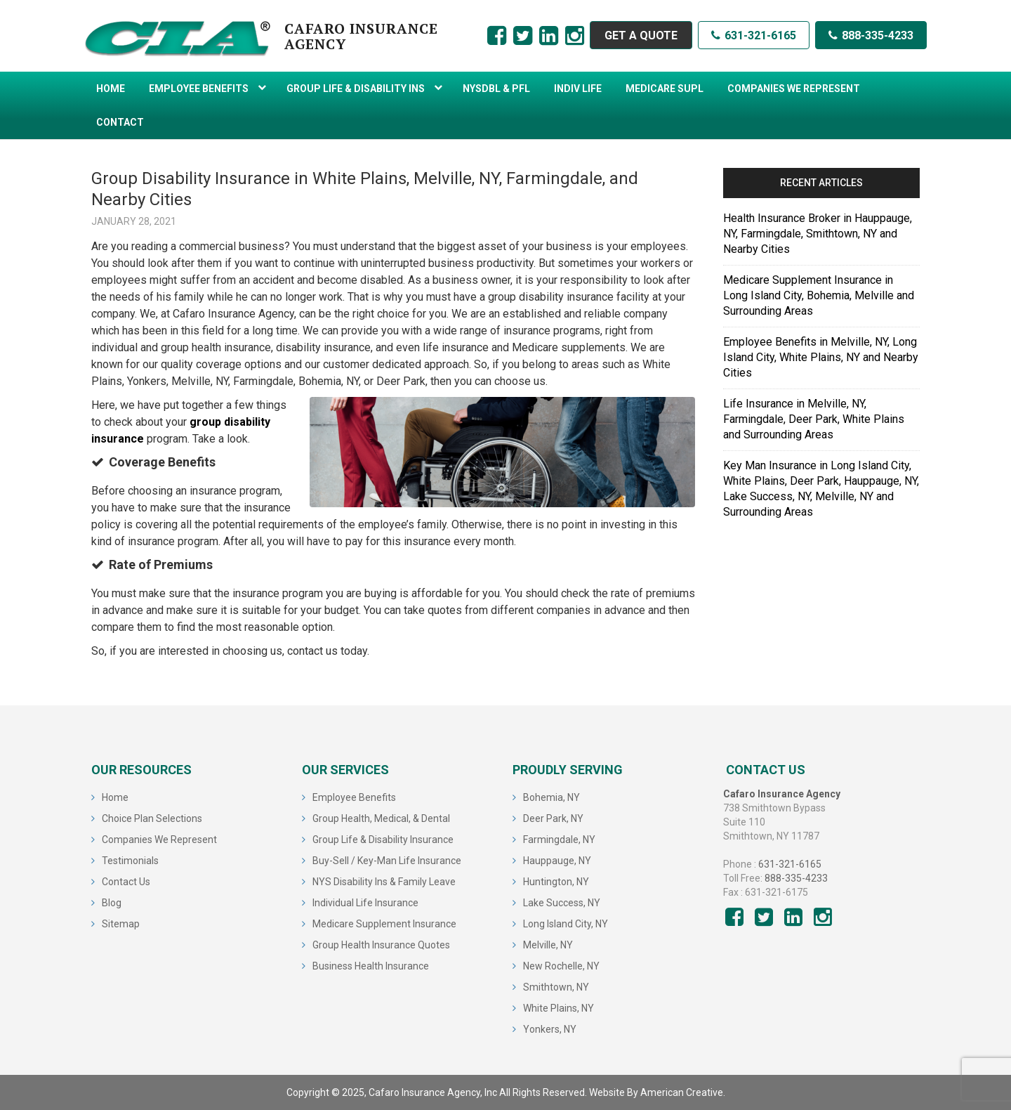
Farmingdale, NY (559, 839)
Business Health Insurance (370, 966)
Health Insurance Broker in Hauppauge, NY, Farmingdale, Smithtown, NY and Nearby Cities (817, 233)
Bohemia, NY (551, 797)
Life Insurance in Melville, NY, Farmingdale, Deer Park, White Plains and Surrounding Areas (813, 419)
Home (115, 797)
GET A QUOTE (641, 35)
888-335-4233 (870, 35)
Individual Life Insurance (365, 902)
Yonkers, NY (549, 1029)
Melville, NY (548, 945)
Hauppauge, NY (557, 860)
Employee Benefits (354, 797)
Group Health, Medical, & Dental (381, 818)
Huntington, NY (556, 881)
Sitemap (121, 923)
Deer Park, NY (553, 818)
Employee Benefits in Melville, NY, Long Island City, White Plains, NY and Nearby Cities (820, 357)
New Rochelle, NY (561, 966)
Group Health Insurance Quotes (381, 945)
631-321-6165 (753, 35)
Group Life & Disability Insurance (383, 839)
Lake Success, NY (561, 902)
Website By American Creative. (657, 1092)
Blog (111, 902)
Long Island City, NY (565, 923)
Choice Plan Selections (152, 818)
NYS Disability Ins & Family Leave (384, 881)
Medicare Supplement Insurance (384, 923)
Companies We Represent (159, 839)
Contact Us (126, 881)
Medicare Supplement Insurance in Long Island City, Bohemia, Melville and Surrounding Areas (818, 295)
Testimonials (130, 860)
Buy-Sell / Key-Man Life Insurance (386, 860)
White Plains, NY (558, 1008)
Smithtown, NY (556, 987)
